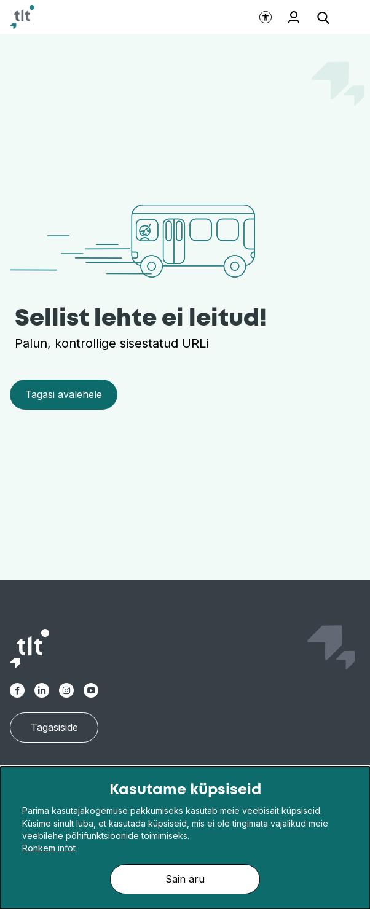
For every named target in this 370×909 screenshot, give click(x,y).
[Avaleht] (22, 17)
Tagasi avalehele (63, 394)
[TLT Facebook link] (17, 690)
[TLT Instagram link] (66, 690)
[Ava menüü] (345, 17)
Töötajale (293, 17)
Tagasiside (54, 727)
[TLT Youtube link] (91, 690)
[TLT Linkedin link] (41, 690)
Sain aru (185, 879)
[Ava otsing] (323, 17)
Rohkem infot (49, 848)
